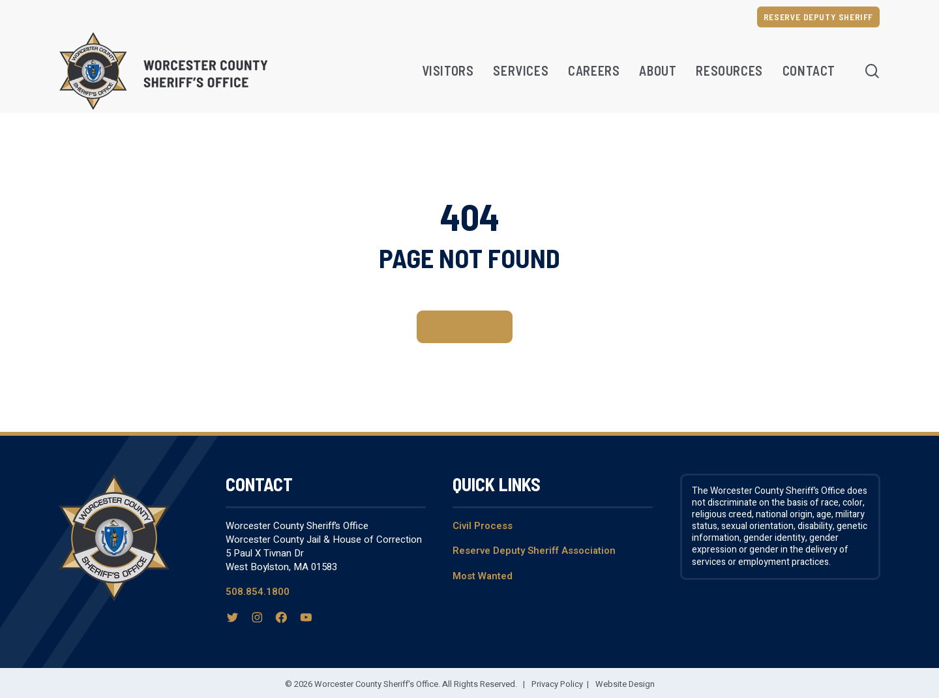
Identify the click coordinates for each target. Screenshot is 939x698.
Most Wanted (483, 576)
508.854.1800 (258, 591)
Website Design (625, 684)
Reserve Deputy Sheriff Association (534, 550)
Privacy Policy (557, 684)
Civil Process (483, 526)
